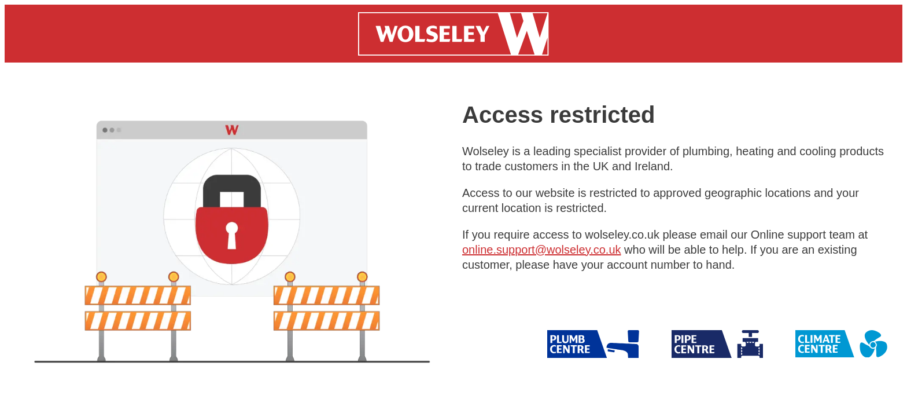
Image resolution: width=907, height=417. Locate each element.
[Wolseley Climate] (841, 344)
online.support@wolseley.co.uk (541, 249)
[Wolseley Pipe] (593, 344)
